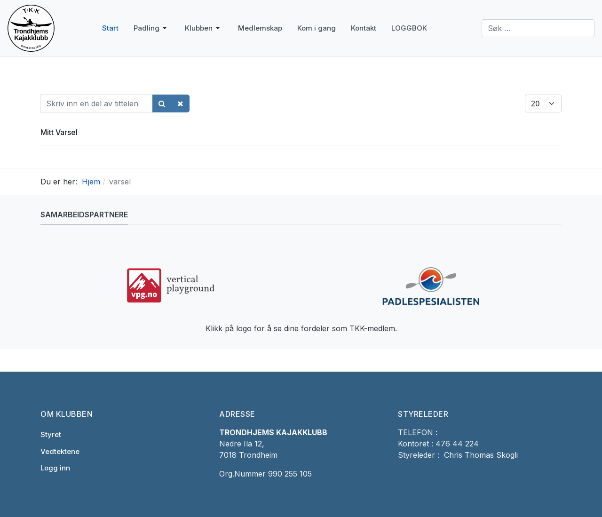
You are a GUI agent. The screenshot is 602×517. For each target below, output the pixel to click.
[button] (151, 28)
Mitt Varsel (59, 132)
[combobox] (538, 28)
